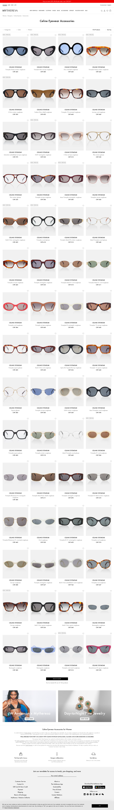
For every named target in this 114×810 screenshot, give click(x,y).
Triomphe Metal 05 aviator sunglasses (71, 240)
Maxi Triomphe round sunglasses (99, 410)
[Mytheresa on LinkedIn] (85, 794)
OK (100, 805)
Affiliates (56, 798)
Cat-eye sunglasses (15, 582)
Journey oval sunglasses (98, 112)
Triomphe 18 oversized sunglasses (70, 112)
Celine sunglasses (21, 741)
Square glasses (15, 410)
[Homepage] (10, 10)
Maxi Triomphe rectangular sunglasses (70, 197)
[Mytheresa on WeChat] (103, 794)
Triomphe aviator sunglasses (43, 453)
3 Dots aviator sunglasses (15, 112)
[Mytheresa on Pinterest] (91, 794)
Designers (10, 15)
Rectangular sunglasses (98, 625)
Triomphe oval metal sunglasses (71, 668)
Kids (12, 5)
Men (9, 5)
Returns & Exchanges (20, 795)
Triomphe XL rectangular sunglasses (71, 325)
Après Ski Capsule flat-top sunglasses (70, 368)
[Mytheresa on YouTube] (97, 794)
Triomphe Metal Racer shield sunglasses (43, 495)
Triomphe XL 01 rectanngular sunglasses (71, 540)
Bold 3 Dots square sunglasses (43, 625)
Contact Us (20, 784)
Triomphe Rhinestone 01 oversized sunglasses (15, 540)
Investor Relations (57, 795)
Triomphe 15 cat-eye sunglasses (98, 325)
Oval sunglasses (43, 540)
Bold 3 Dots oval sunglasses (43, 368)
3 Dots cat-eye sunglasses (71, 155)
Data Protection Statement (11, 807)
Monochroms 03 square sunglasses (98, 668)
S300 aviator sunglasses (71, 410)
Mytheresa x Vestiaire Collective (20, 798)
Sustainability (57, 787)
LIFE (15, 5)
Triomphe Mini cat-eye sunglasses (43, 69)
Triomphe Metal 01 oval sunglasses (71, 282)
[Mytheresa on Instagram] (94, 794)
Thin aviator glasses (98, 155)
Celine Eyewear (17, 15)
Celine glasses (28, 733)
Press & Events (57, 789)
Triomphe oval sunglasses (15, 325)
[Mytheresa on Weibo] (100, 794)
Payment (20, 789)
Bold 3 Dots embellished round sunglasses (71, 582)
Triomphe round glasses (43, 240)
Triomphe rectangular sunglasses (43, 282)
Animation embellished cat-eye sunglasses (15, 155)
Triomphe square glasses (15, 368)
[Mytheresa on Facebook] (88, 794)
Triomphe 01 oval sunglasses (99, 453)
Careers (57, 792)
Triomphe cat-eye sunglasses (43, 197)
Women (5, 5)
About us (57, 781)
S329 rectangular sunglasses (43, 155)
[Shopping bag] (110, 10)
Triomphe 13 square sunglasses (98, 368)
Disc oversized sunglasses (71, 69)
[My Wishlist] (107, 10)
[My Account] (104, 10)
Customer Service (20, 781)
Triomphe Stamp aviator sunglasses (15, 69)
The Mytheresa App (57, 784)
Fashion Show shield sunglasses (43, 112)
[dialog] (57, 805)
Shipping (20, 792)
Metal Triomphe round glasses (98, 240)
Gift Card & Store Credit (20, 787)
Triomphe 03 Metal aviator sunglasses (98, 495)
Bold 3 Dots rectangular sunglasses (15, 240)
